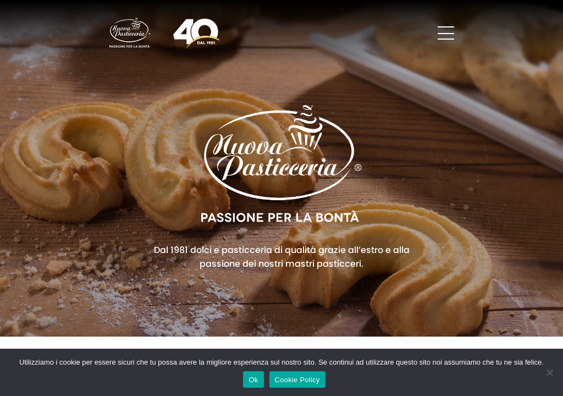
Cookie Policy (297, 380)
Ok (253, 380)
